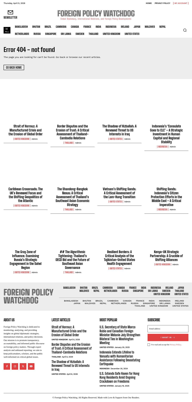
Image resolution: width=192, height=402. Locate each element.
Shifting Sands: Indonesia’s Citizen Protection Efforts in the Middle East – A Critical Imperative (166, 197)
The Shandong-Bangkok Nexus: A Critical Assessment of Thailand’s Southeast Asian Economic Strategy (72, 197)
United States (116, 139)
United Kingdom (22, 139)
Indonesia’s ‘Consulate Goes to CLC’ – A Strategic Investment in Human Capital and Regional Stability (166, 134)
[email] (168, 328)
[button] (184, 30)
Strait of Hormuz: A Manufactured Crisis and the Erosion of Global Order (25, 130)
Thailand (69, 143)
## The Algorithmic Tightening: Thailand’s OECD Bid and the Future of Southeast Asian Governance (73, 260)
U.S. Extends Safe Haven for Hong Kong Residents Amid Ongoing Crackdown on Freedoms (119, 377)
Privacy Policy (175, 345)
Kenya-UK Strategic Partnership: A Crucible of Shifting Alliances (166, 256)
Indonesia (162, 147)
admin (35, 139)
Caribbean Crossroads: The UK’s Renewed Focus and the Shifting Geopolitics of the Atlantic (25, 195)
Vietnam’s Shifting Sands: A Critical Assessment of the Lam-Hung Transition (119, 193)
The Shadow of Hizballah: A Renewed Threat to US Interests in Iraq (119, 130)
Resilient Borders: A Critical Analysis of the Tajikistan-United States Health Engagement (119, 258)
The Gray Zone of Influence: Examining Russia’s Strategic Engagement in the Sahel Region (26, 260)
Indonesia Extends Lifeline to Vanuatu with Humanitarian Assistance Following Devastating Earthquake (120, 358)
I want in (168, 337)
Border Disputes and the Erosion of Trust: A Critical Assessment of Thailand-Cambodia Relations (72, 132)
